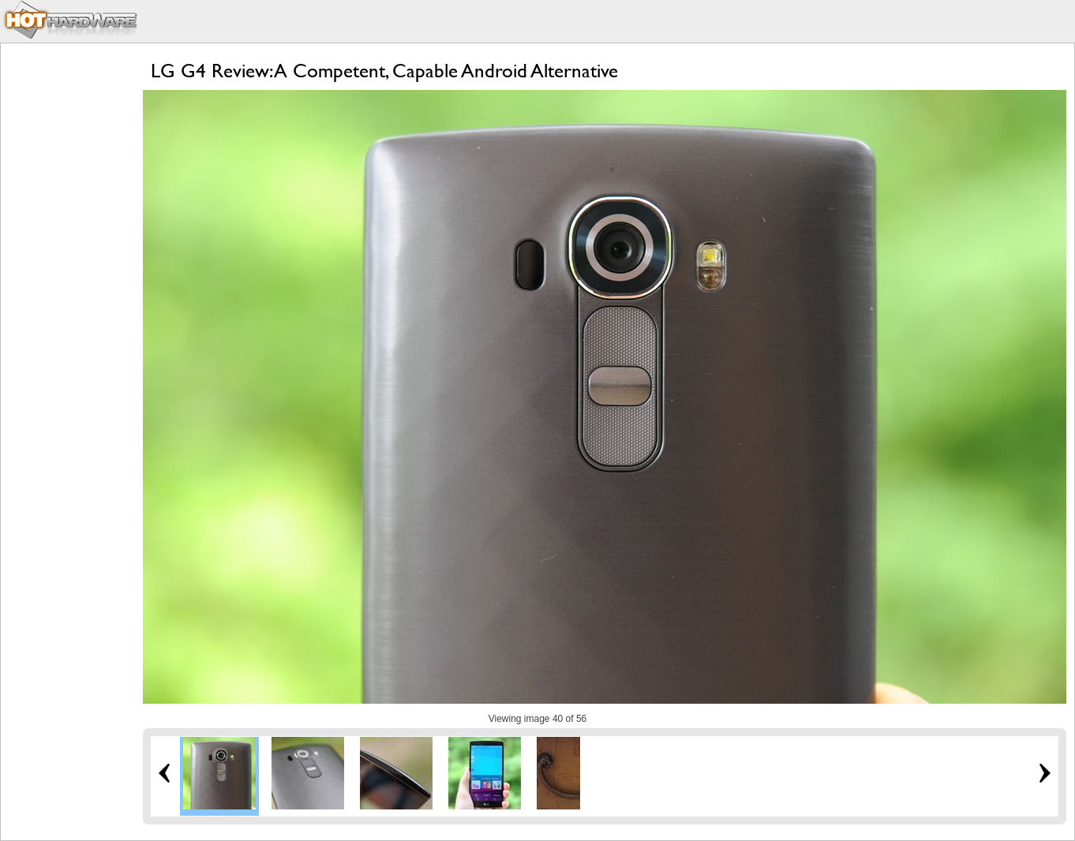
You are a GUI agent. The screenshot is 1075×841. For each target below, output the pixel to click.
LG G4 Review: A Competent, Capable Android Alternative (384, 70)
